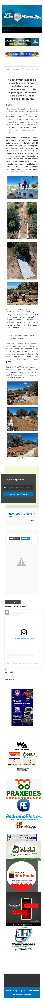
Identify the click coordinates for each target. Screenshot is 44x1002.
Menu (7, 30)
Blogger (28, 994)
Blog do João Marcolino (28, 990)
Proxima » (31, 521)
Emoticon (25, 539)
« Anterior (11, 516)
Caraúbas (8, 674)
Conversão (14, 539)
